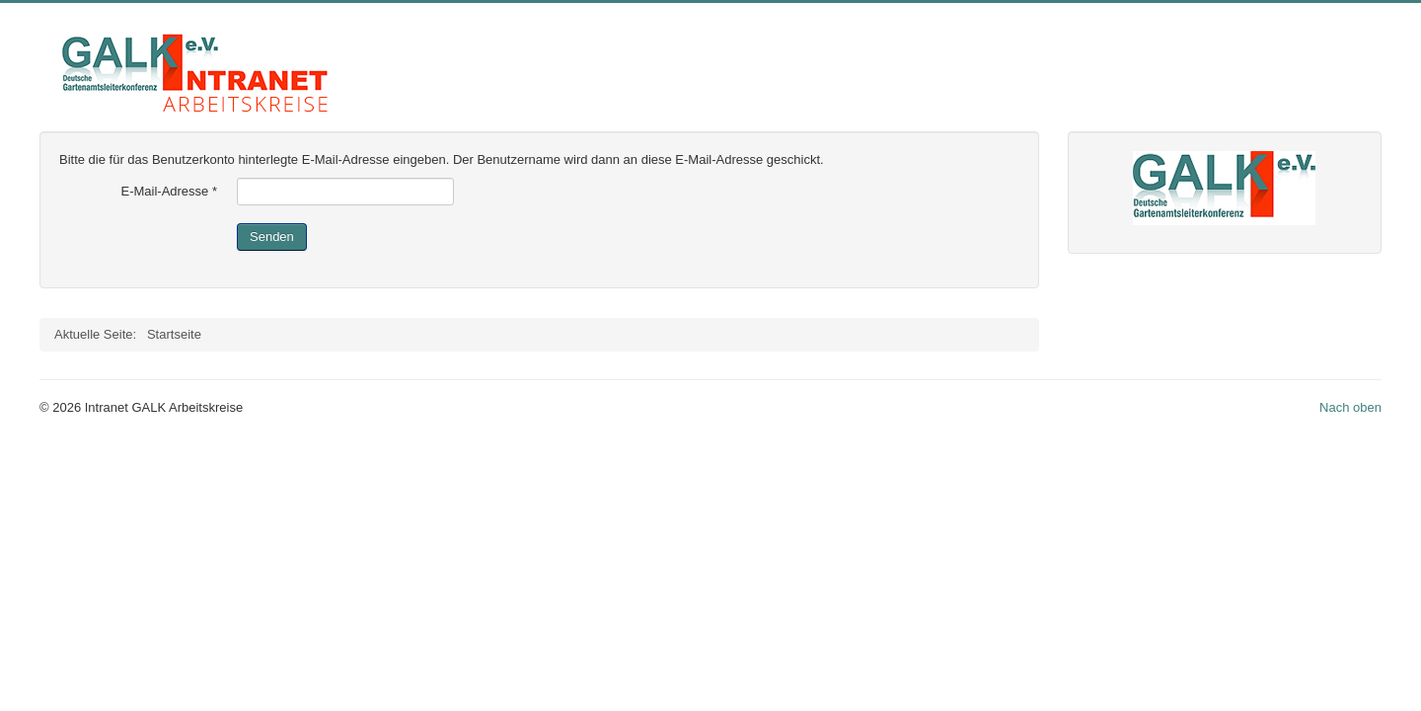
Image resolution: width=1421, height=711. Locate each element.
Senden (272, 236)
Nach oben (1350, 407)
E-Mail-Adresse (168, 191)
